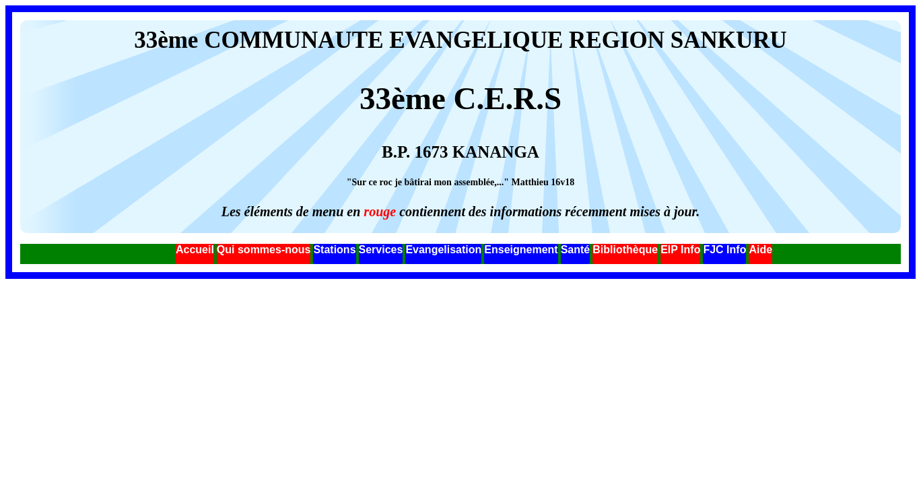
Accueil (195, 249)
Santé (575, 249)
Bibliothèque (625, 249)
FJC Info (724, 249)
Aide (760, 249)
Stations (334, 249)
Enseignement (520, 249)
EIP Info (680, 249)
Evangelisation (443, 249)
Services (381, 249)
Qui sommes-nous (264, 249)
